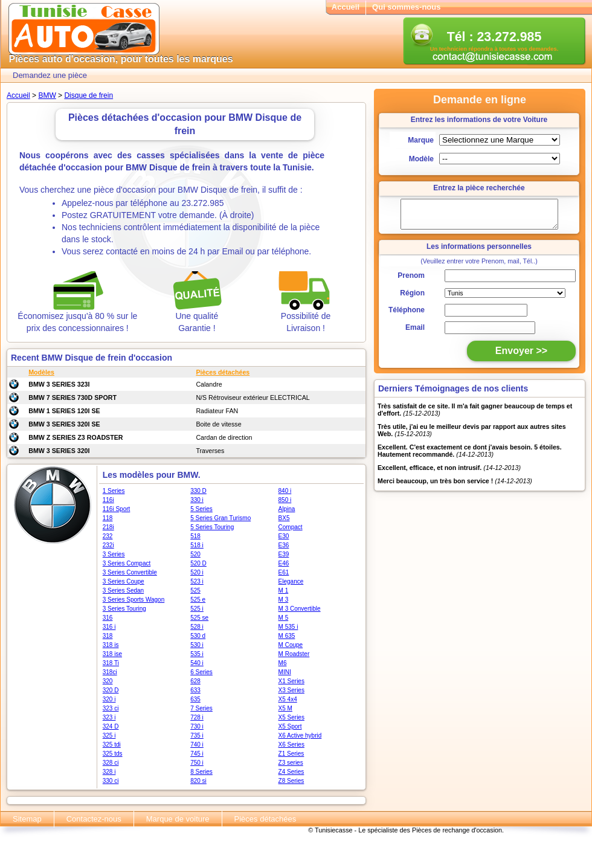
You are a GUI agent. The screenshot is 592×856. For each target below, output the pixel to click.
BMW (47, 95)
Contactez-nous (93, 818)
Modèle (421, 159)
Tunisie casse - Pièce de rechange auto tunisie (83, 29)
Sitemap (27, 818)
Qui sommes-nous (406, 6)
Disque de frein (88, 95)
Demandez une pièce (50, 75)
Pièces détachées (265, 818)
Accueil (345, 6)
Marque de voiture (178, 818)
